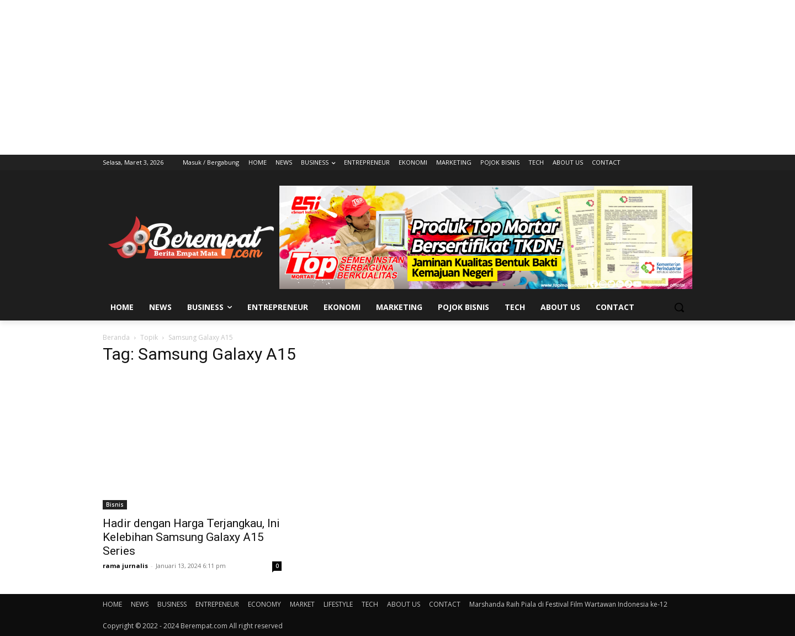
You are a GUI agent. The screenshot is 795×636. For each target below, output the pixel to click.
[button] (679, 307)
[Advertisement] (397, 77)
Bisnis (115, 504)
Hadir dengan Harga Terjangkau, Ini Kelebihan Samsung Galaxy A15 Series (191, 537)
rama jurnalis (125, 565)
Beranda (116, 337)
